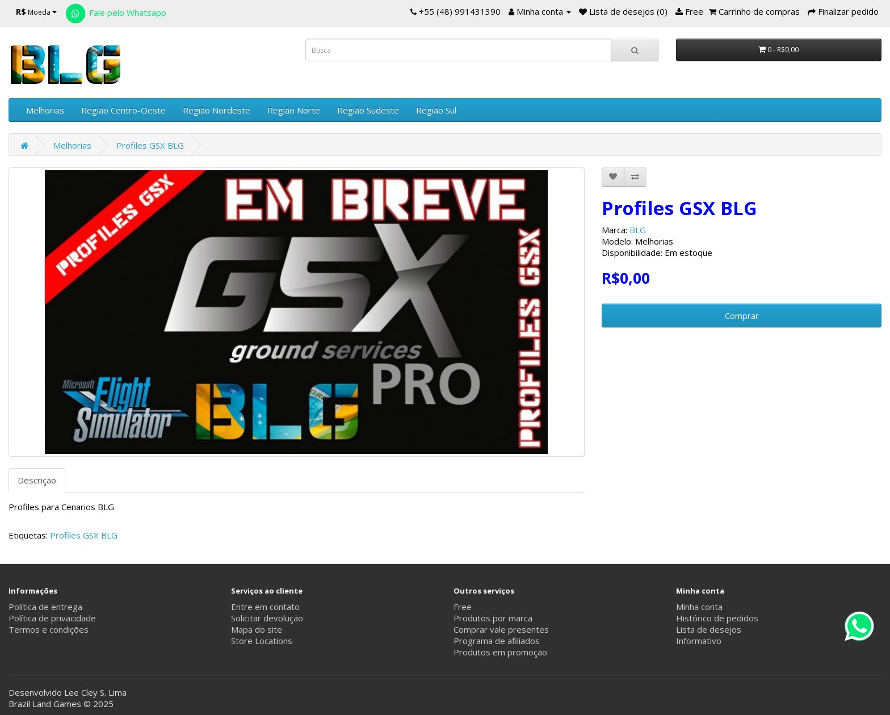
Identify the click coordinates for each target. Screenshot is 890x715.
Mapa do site (256, 629)
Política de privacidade (52, 618)
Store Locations (261, 640)
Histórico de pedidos (717, 618)
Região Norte (293, 110)
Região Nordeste (216, 110)
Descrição (37, 480)
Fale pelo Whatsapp (115, 12)
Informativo (698, 640)
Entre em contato (265, 606)
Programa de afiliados (497, 640)
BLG (637, 229)
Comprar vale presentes (501, 629)
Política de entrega (45, 606)
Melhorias (45, 110)
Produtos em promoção (500, 652)
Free (463, 606)
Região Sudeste (368, 110)
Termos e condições (49, 629)
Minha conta (699, 606)
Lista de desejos (708, 629)
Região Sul (436, 110)
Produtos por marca (493, 618)
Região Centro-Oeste (123, 110)
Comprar (742, 315)
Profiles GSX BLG (150, 145)
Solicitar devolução (267, 618)
